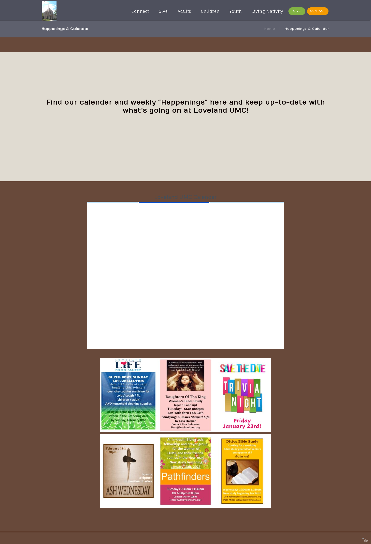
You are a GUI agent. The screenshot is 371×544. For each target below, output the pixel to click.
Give (163, 11)
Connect (140, 11)
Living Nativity (267, 11)
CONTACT (317, 11)
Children (210, 11)
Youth (235, 11)
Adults (184, 11)
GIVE (297, 11)
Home (269, 28)
